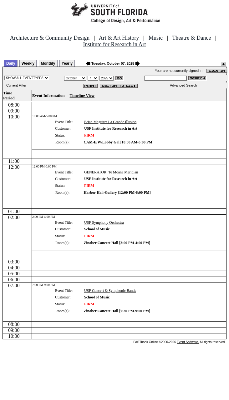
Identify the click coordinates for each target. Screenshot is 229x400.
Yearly (67, 63)
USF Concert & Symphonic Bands (110, 290)
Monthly (48, 63)
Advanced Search (183, 85)
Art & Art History (119, 38)
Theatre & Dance (191, 38)
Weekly (28, 63)
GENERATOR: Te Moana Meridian (111, 172)
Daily (10, 63)
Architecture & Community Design (49, 38)
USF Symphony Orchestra (104, 222)
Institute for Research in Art (114, 44)
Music (156, 38)
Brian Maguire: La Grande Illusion (110, 122)
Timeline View (82, 95)
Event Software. (188, 342)
